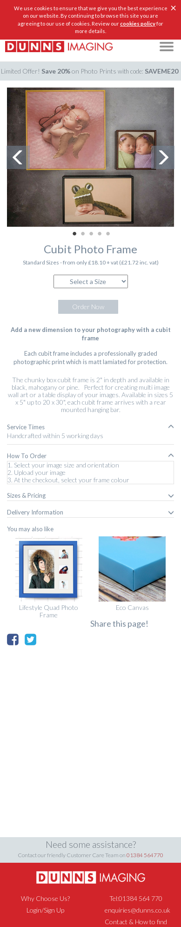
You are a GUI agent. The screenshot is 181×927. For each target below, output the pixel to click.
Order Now (88, 307)
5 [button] (108, 233)
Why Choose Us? (45, 898)
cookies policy (137, 23)
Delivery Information (90, 512)
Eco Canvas (132, 607)
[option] (90, 157)
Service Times (90, 427)
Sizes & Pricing (90, 495)
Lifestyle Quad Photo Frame (48, 611)
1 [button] (74, 233)
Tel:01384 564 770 (135, 898)
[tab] (90, 427)
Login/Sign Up (45, 910)
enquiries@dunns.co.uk (137, 910)
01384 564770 (145, 855)
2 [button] (82, 233)
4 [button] (99, 233)
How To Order (90, 456)
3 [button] (91, 233)
